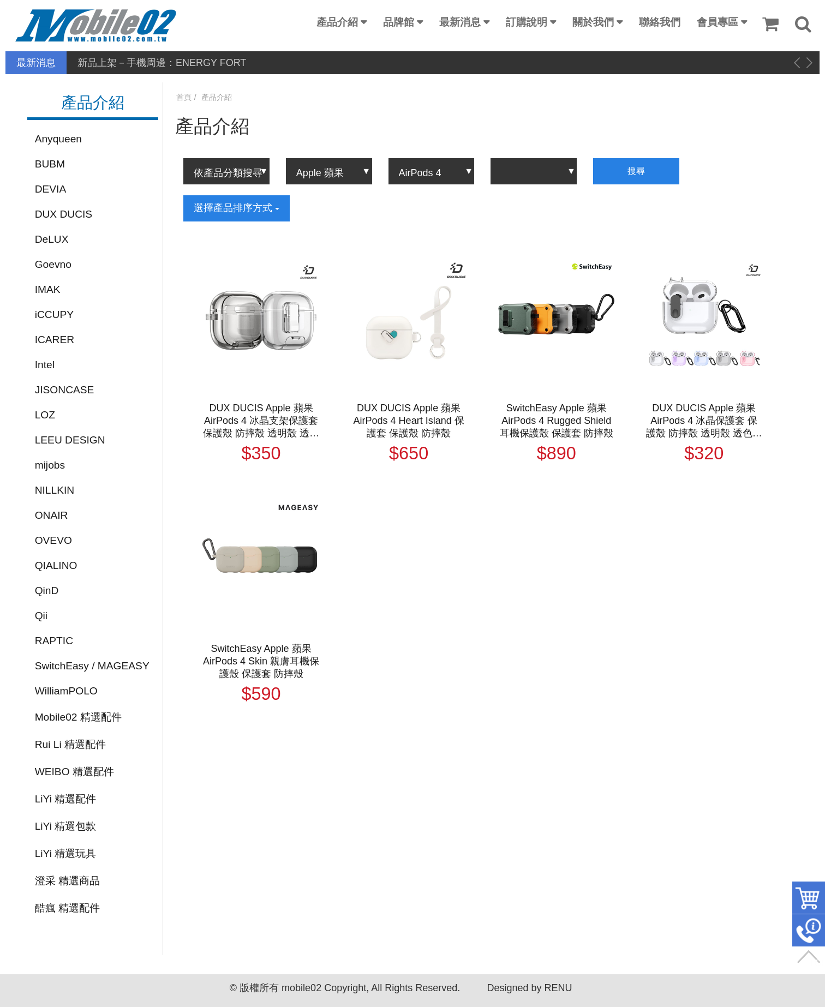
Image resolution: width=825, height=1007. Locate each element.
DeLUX (52, 239)
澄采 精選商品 (67, 880)
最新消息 (460, 22)
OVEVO (53, 540)
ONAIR (51, 515)
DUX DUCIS (64, 214)
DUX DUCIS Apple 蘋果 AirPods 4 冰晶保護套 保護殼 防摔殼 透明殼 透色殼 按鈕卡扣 (704, 421)
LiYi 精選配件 (66, 799)
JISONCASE (64, 389)
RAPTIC (54, 640)
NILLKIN (55, 490)
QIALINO (56, 565)
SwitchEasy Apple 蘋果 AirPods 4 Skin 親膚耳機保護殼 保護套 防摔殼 (261, 661)
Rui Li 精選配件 (70, 744)
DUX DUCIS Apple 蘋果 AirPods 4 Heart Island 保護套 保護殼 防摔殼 (409, 421)
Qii (41, 615)
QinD (47, 590)
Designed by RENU (529, 987)
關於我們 (593, 22)
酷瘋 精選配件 (67, 908)
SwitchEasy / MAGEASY (92, 666)
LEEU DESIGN (70, 440)
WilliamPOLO (66, 691)
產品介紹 (337, 22)
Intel (45, 364)
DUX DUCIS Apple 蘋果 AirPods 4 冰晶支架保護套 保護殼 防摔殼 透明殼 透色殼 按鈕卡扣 (261, 421)
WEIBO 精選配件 (74, 771)
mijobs (50, 465)
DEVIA (51, 189)
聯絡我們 (659, 22)
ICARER (55, 339)
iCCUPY (54, 314)
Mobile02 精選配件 (78, 717)
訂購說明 (526, 22)
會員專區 (717, 22)
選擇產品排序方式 (236, 207)
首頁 (184, 97)
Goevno (53, 264)
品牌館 (398, 22)
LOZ (45, 415)
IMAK (48, 289)
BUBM (50, 164)
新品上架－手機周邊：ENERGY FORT (161, 62)
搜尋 (636, 171)
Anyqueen (58, 139)
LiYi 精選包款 (66, 826)
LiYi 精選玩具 (66, 853)
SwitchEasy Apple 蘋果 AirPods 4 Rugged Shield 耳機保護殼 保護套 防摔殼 (556, 421)
